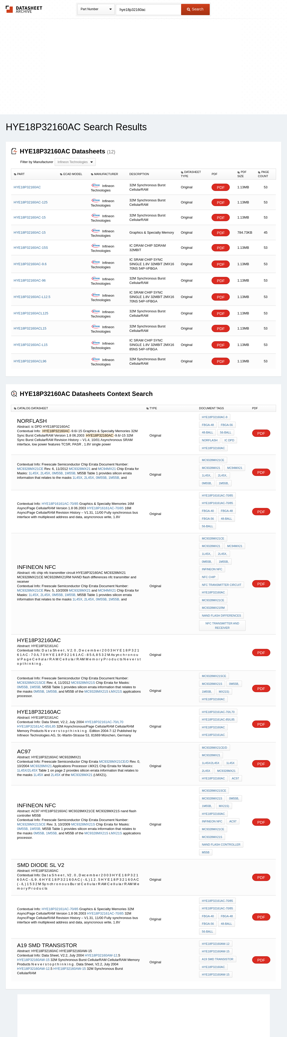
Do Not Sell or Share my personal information (141, 1019)
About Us (240, 1019)
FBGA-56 (226, 424)
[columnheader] (34, 174)
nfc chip (208, 556)
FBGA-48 (208, 424)
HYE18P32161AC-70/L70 (104, 694)
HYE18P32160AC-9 (214, 417)
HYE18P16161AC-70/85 (60, 496)
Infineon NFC (228, 549)
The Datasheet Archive (24, 9)
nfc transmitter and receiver (222, 601)
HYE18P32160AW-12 (101, 914)
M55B (205, 815)
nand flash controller (221, 808)
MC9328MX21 (80, 464)
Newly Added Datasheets (58, 1019)
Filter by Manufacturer (36, 162)
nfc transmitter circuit (221, 564)
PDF (221, 187)
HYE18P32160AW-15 (33, 918)
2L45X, (45, 468)
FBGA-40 (208, 503)
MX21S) (223, 665)
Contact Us (221, 1019)
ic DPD (229, 438)
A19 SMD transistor (217, 917)
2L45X (56, 746)
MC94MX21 (107, 464)
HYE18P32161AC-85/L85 (36, 699)
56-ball (225, 431)
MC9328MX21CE (30, 464)
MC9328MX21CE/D (114, 732)
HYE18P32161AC (213, 706)
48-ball (207, 431)
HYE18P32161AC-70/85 (60, 870)
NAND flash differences (221, 592)
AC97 (235, 748)
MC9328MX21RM (213, 585)
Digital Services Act (193, 1019)
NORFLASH (210, 438)
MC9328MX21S (83, 657)
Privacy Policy (92, 1019)
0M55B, (58, 468)
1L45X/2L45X (27, 741)
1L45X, (34, 468)
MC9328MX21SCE (31, 657)
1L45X (38, 746)
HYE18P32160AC (213, 445)
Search (195, 9)
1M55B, (70, 468)
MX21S (117, 665)
